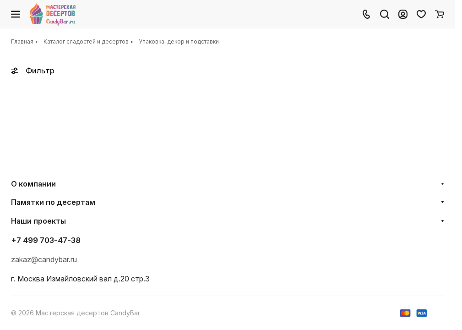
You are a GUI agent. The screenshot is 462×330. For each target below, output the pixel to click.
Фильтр (32, 70)
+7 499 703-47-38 (46, 240)
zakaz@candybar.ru (44, 259)
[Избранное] (421, 14)
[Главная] (53, 14)
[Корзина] (439, 14)
